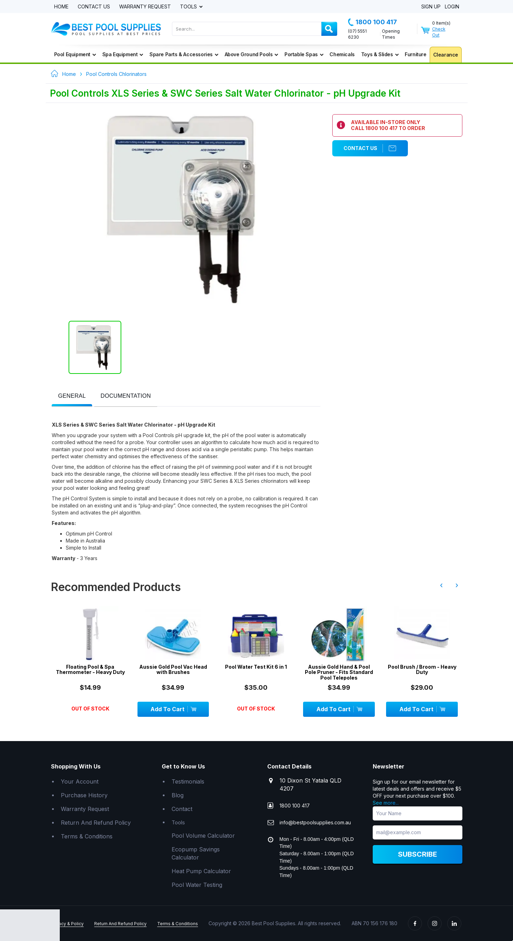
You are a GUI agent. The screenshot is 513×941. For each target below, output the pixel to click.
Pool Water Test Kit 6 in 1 (256, 666)
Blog (178, 795)
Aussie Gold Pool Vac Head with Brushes (173, 669)
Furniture (415, 54)
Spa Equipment (122, 54)
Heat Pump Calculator (201, 871)
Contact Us (94, 6)
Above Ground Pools (251, 54)
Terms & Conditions (87, 836)
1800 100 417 (372, 22)
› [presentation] (456, 585)
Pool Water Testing (197, 884)
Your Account (79, 781)
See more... (386, 803)
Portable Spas (303, 54)
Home (61, 6)
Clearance (445, 55)
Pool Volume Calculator (203, 835)
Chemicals (341, 54)
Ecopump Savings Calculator (196, 853)
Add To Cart (173, 709)
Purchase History (84, 795)
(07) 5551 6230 (357, 34)
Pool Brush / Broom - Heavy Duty (422, 669)
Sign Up (431, 6)
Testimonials (188, 781)
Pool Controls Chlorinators (116, 74)
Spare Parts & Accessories (183, 54)
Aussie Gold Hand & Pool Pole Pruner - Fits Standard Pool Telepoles (339, 672)
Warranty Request (145, 6)
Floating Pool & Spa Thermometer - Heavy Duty (90, 669)
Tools (189, 6)
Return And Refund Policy (96, 822)
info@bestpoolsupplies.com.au (315, 822)
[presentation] (71, 396)
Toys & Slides (379, 54)
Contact (182, 808)
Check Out (438, 32)
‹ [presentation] (441, 585)
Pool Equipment (75, 54)
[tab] (72, 396)
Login (452, 6)
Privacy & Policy (67, 923)
